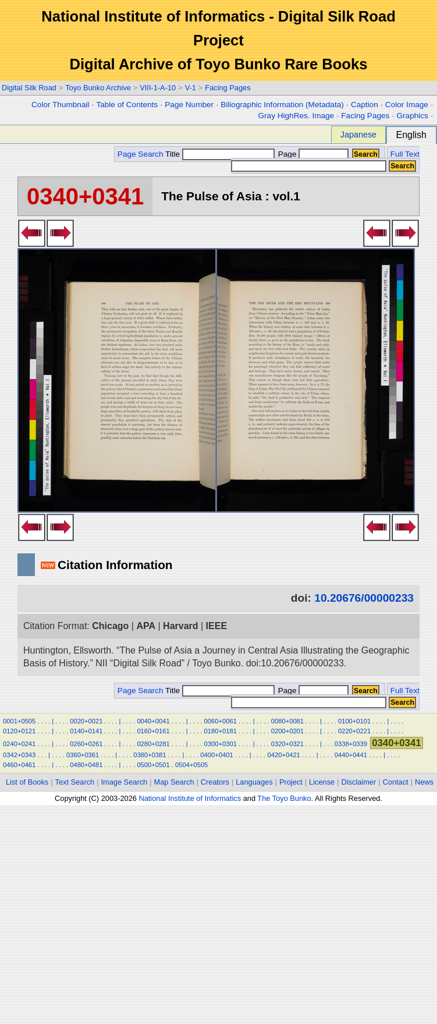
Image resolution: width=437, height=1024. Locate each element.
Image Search (124, 782)
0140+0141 (86, 731)
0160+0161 (153, 731)
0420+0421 (284, 754)
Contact (395, 782)
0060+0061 (220, 721)
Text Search (75, 782)
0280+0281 (153, 743)
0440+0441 (351, 754)
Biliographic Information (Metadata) (282, 104)
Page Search (141, 154)
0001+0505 (19, 721)
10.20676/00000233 (364, 598)
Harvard (180, 626)
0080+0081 (287, 721)
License (322, 782)
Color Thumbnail (60, 104)
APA (145, 626)
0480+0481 (86, 764)
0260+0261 (86, 743)
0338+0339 (351, 743)
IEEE (216, 626)
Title (220, 154)
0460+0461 (19, 764)
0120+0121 (19, 731)
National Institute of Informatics (189, 798)
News (424, 782)
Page (312, 154)
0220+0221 (354, 731)
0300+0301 (220, 743)
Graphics (412, 115)
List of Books (27, 782)
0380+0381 (149, 754)
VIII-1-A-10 (158, 87)
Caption (364, 104)
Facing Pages (227, 87)
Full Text (405, 154)
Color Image (406, 104)
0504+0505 (191, 764)
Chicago (110, 626)
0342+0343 (19, 754)
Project (291, 782)
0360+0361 (82, 754)
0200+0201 (287, 731)
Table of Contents (127, 104)
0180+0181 (220, 731)
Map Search (174, 782)
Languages (254, 782)
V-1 (190, 87)
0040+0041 (153, 721)
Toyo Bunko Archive (97, 87)
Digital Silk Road (29, 87)
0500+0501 (153, 764)
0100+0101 (354, 721)
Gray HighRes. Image (296, 115)
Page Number (189, 104)
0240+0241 (19, 743)
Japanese (358, 134)
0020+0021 (86, 721)
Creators (215, 782)
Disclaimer (359, 782)
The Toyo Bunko (284, 798)
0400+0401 (216, 754)
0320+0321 (287, 743)
